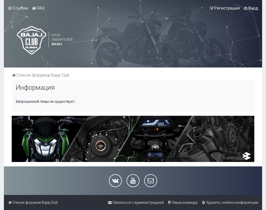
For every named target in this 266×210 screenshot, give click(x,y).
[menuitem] (38, 8)
